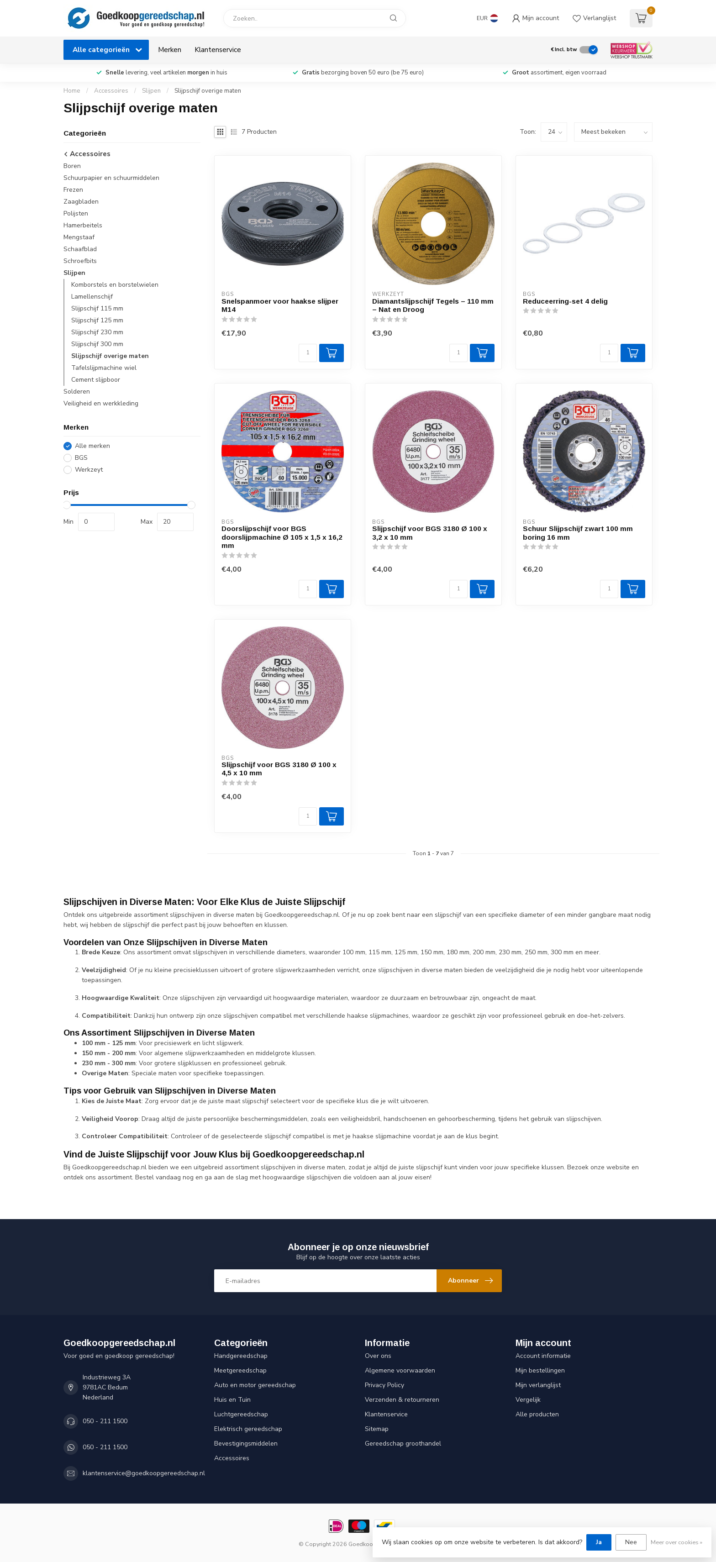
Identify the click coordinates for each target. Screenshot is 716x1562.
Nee (631, 1542)
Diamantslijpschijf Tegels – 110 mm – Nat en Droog (433, 305)
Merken (169, 49)
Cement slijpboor (95, 379)
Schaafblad (80, 249)
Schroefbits (80, 261)
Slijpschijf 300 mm (97, 344)
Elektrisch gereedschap (248, 1429)
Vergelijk (528, 1399)
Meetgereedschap (240, 1370)
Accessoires (111, 91)
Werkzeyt (89, 469)
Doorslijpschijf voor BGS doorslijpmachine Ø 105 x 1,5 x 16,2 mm (281, 537)
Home (71, 91)
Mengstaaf (79, 237)
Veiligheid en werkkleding (100, 403)
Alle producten (537, 1414)
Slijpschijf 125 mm (97, 320)
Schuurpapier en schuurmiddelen (111, 178)
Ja (599, 1542)
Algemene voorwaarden (400, 1370)
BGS (81, 457)
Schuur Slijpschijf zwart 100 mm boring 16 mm (578, 533)
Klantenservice (218, 49)
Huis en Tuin (232, 1399)
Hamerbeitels (82, 225)
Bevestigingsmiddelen (246, 1443)
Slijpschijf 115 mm (97, 308)
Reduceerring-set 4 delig (565, 301)
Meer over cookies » (676, 1542)
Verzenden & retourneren (402, 1399)
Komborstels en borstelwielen (114, 284)
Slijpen (151, 91)
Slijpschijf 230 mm (97, 332)
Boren (72, 166)
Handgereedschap (241, 1356)
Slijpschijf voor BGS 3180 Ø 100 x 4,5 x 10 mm (279, 769)
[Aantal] (308, 353)
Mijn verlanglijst (538, 1385)
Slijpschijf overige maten (207, 91)
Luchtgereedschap (241, 1414)
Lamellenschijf (92, 296)
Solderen (76, 391)
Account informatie (543, 1356)
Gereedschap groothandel (403, 1443)
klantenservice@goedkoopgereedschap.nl (144, 1473)
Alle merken (92, 445)
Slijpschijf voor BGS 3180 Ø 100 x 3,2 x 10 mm (429, 533)
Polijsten (75, 213)
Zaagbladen (81, 201)
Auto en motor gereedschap (255, 1385)
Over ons (378, 1356)
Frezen (73, 189)
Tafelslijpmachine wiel (104, 367)
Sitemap (377, 1429)
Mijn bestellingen (540, 1370)
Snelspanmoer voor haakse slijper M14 (279, 305)
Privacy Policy (384, 1385)
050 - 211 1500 (105, 1421)
